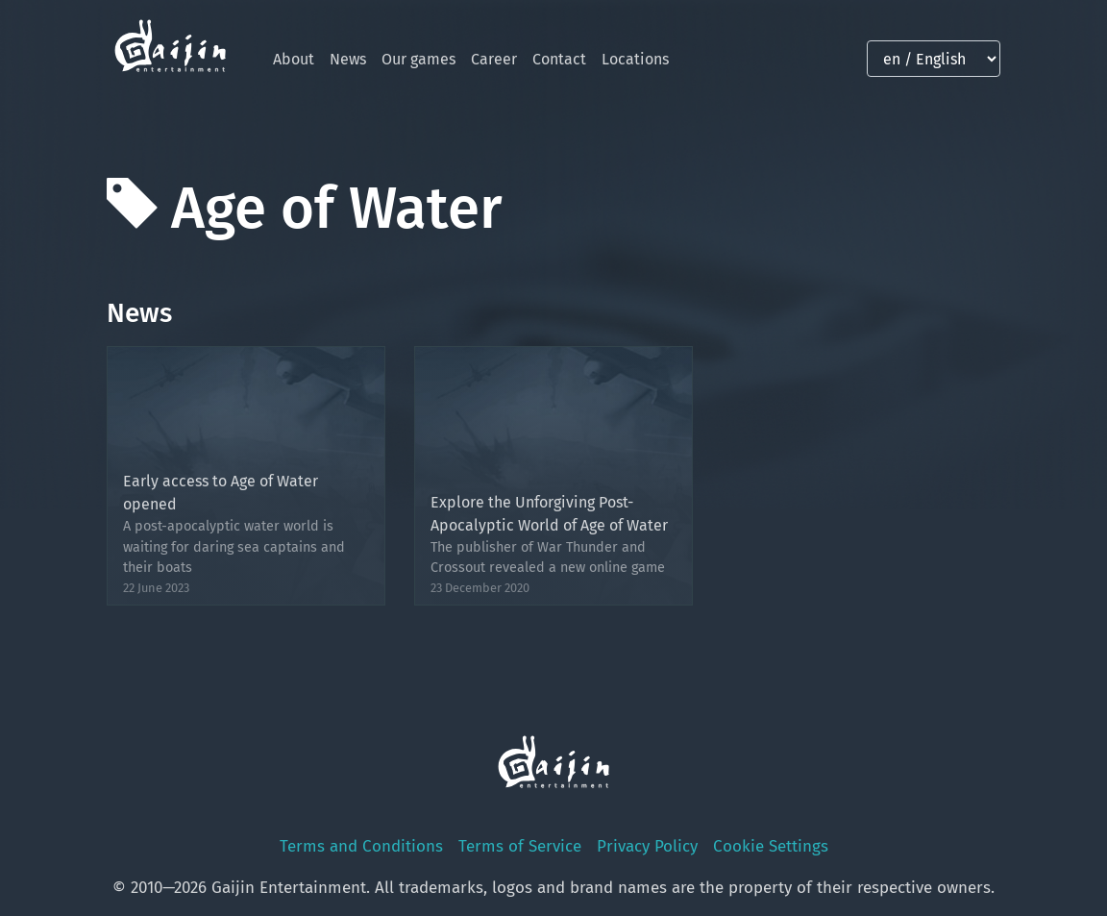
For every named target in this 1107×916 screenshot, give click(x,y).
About (293, 59)
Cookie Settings (770, 846)
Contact (559, 59)
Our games (418, 59)
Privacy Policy (647, 846)
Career (494, 59)
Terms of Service (519, 846)
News (348, 59)
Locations (635, 59)
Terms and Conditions (361, 846)
